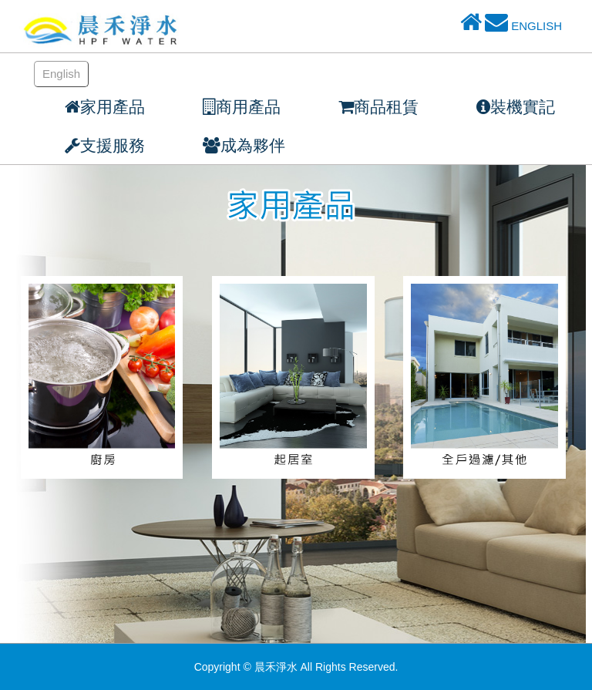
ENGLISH (536, 25)
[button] (87, 145)
